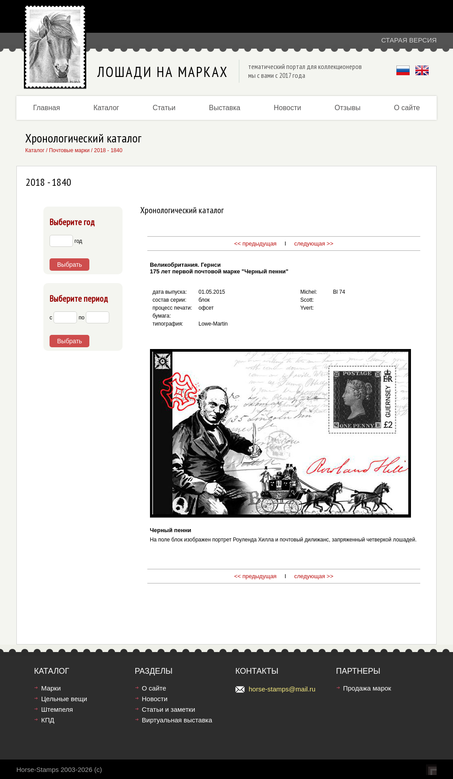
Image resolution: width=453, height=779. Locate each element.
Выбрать (69, 264)
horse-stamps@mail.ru (282, 689)
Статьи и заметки (169, 709)
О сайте (407, 107)
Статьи (164, 107)
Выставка (224, 107)
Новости (287, 107)
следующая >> (312, 243)
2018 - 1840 (108, 150)
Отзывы (347, 107)
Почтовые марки (69, 150)
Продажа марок (367, 688)
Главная (46, 107)
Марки (51, 688)
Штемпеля (57, 709)
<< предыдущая (255, 243)
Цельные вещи (64, 698)
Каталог (106, 107)
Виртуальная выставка (177, 720)
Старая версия (409, 40)
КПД (47, 720)
